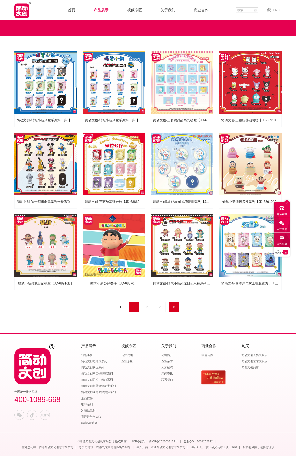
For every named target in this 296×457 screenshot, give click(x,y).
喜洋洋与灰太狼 (91, 417)
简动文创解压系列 (92, 368)
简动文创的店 (250, 368)
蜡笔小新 (87, 356)
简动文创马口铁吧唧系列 (97, 374)
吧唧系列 (87, 405)
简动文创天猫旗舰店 (254, 356)
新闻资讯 (167, 374)
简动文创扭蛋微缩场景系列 (98, 386)
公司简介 (167, 356)
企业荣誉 (167, 362)
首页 (71, 10)
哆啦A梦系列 (89, 423)
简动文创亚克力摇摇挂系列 (98, 393)
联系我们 (167, 380)
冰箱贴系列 (88, 411)
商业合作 (201, 10)
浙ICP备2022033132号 (163, 442)
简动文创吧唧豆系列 (94, 362)
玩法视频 (127, 356)
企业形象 (127, 362)
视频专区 (134, 10)
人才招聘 (167, 368)
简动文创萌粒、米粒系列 (97, 380)
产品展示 (101, 10)
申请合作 (207, 356)
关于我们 (168, 10)
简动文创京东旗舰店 (254, 362)
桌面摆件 (87, 399)
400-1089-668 (37, 400)
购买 (245, 347)
